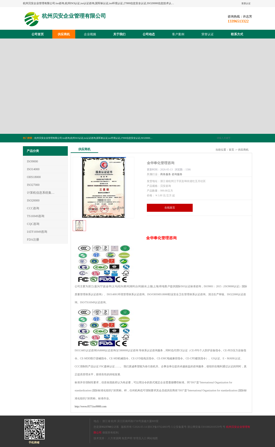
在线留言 (169, 207)
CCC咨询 (33, 208)
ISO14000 (33, 169)
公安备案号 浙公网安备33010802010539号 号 (199, 426)
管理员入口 (139, 438)
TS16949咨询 (35, 216)
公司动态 (149, 34)
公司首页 (38, 34)
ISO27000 (33, 184)
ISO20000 (33, 200)
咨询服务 (177, 174)
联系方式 (237, 34)
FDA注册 (33, 239)
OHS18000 (34, 177)
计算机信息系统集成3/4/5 (41, 192)
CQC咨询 (33, 224)
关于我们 (119, 34)
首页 (231, 149)
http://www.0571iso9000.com (90, 406)
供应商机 (64, 34)
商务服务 (165, 174)
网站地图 (152, 438)
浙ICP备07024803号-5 (159, 426)
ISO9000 (32, 161)
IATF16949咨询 (37, 231)
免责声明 (127, 438)
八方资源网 (114, 438)
